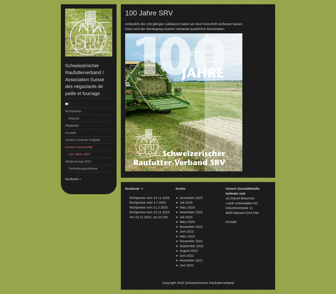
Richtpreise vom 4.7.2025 (147, 202)
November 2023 (191, 226)
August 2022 (189, 250)
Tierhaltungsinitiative (83, 168)
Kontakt (70, 132)
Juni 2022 (187, 255)
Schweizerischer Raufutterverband (209, 283)
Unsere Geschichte (79, 147)
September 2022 (192, 246)
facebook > (73, 179)
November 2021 (191, 260)
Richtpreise (73, 111)
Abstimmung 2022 (78, 161)
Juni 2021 (187, 265)
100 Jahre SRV (79, 154)
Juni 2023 (187, 231)
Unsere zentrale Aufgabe (82, 140)
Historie (73, 118)
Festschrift (210, 24)
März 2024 (187, 222)
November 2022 (191, 241)
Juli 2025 (186, 202)
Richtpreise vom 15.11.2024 (149, 212)
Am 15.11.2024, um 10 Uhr (148, 217)
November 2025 (191, 198)
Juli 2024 (186, 217)
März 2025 (187, 207)
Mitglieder (72, 125)
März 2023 (187, 236)
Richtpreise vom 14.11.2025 (149, 198)
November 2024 (191, 212)
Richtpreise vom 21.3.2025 (148, 207)
